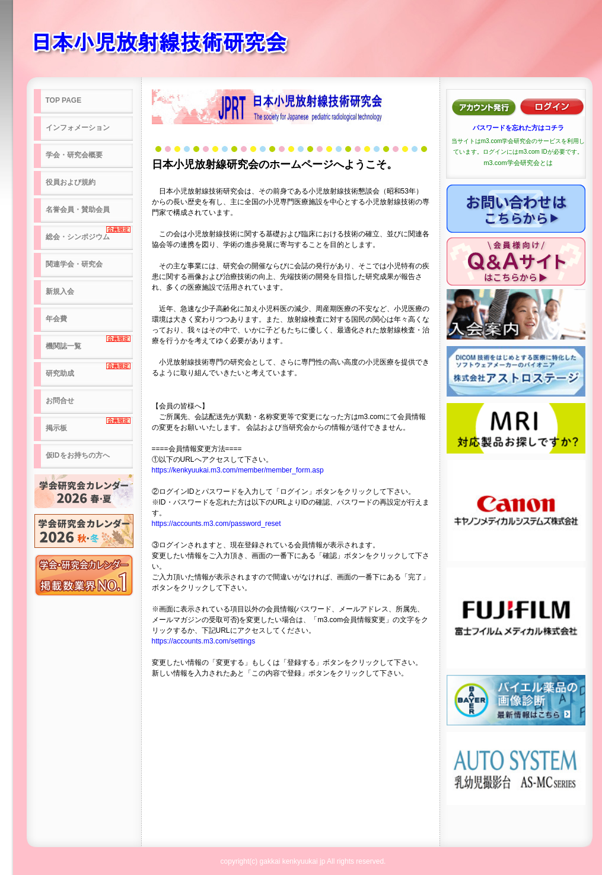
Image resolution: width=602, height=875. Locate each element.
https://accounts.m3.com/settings (204, 641)
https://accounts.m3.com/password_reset (216, 523)
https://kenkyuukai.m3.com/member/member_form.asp (238, 470)
